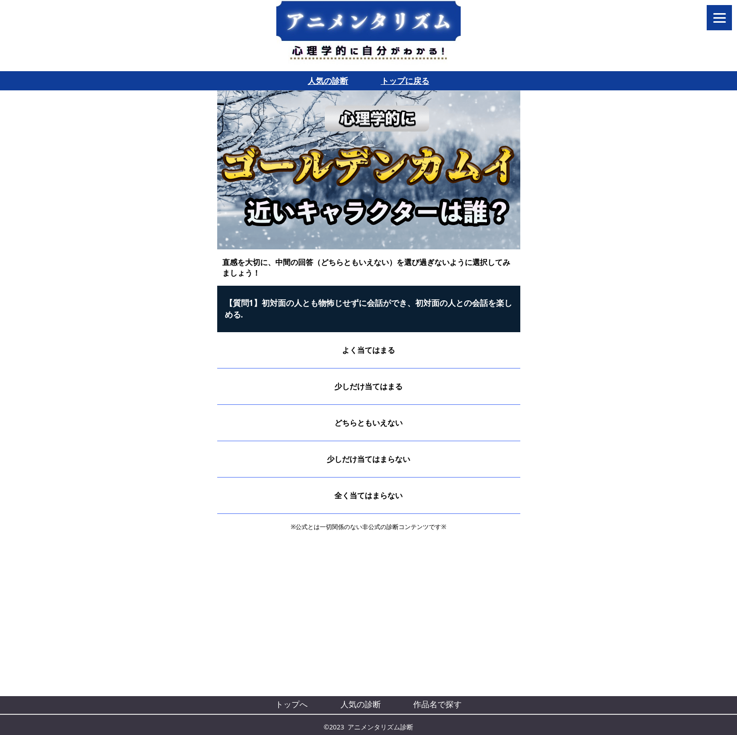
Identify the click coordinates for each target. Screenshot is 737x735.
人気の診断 (328, 80)
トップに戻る (405, 80)
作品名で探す (437, 704)
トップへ (291, 704)
